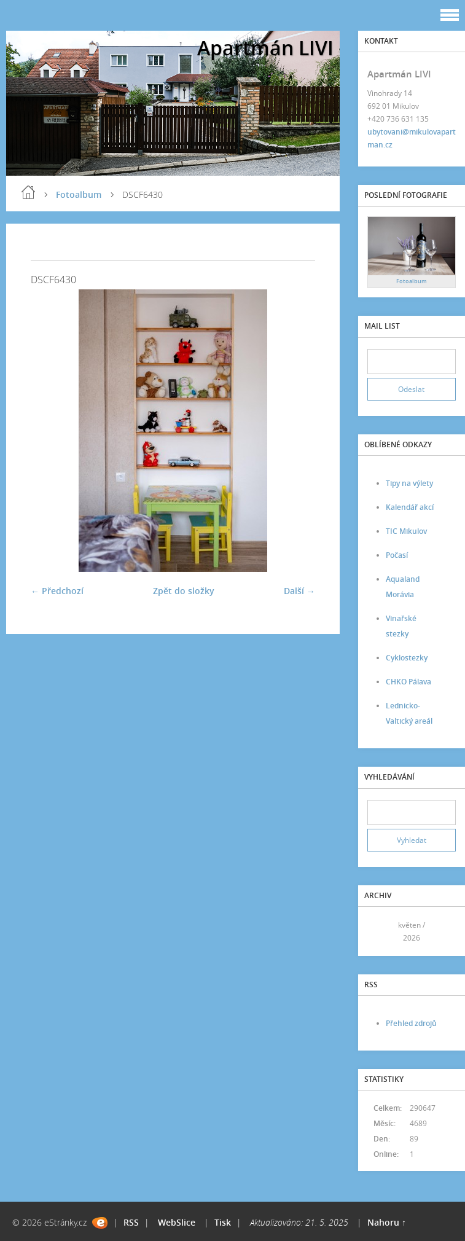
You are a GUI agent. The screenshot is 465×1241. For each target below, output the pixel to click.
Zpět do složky (183, 591)
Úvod (28, 192)
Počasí (397, 555)
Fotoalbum (78, 194)
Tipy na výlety (409, 483)
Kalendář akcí (410, 507)
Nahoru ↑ (386, 1222)
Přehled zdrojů (411, 1023)
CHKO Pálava (408, 681)
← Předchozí (57, 591)
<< (381, 931)
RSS (131, 1222)
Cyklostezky (407, 657)
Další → (299, 591)
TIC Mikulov (406, 531)
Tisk (222, 1222)
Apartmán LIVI (265, 47)
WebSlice (176, 1222)
